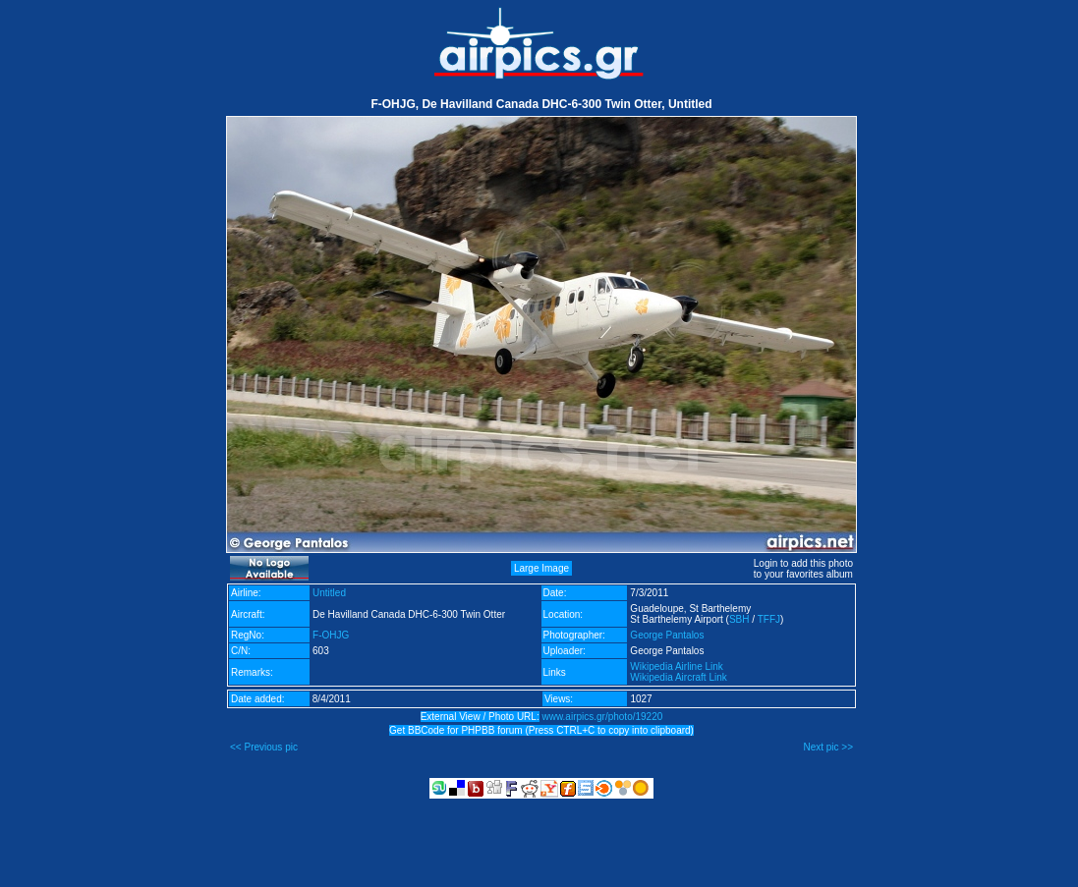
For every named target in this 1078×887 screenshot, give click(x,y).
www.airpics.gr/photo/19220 (601, 716)
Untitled (329, 592)
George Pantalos (667, 635)
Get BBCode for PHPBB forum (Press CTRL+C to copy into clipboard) (541, 730)
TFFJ (769, 619)
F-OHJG (330, 635)
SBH (739, 619)
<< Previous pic (264, 747)
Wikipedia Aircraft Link (678, 677)
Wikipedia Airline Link (676, 666)
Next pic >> (828, 747)
